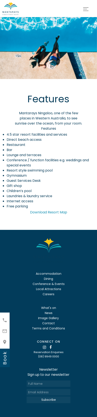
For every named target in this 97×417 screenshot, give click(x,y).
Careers (48, 294)
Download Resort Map (48, 212)
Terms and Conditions (48, 328)
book (4, 358)
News (48, 313)
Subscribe (48, 400)
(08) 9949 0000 (48, 356)
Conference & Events (49, 284)
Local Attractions (48, 289)
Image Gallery (48, 318)
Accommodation (48, 274)
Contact (48, 323)
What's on (48, 308)
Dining (48, 279)
